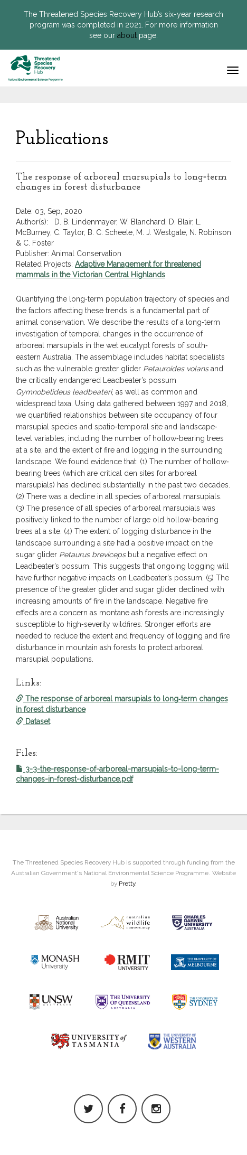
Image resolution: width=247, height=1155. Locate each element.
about (127, 35)
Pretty (127, 883)
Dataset (33, 721)
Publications (62, 139)
